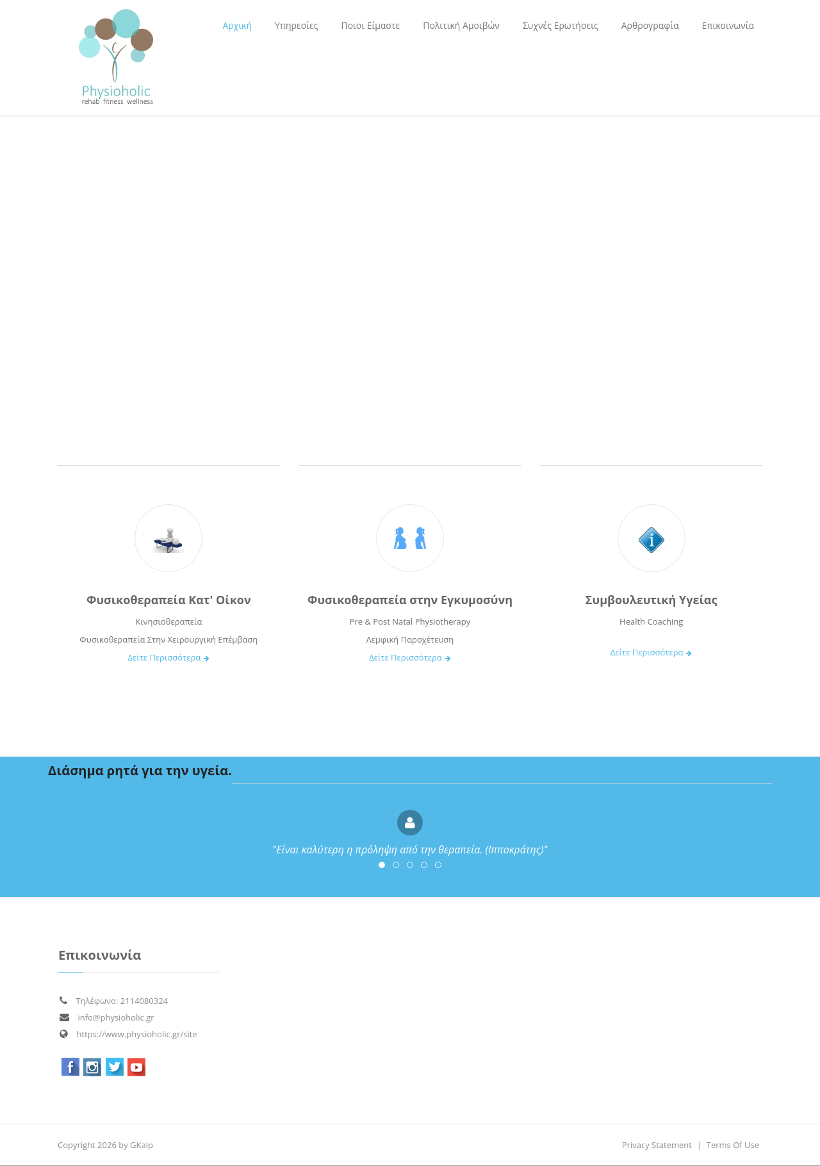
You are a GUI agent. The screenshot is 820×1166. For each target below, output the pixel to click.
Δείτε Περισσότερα (169, 657)
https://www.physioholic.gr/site (128, 1034)
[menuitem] (296, 25)
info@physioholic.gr (107, 1017)
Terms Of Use (733, 1145)
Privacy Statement (657, 1145)
